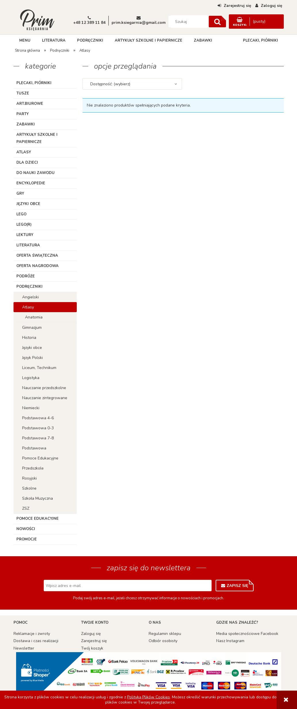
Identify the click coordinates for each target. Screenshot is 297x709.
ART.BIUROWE (29, 103)
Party (22, 114)
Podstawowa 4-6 (38, 418)
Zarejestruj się (94, 641)
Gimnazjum (32, 327)
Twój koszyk (92, 648)
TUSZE (22, 93)
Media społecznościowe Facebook (247, 633)
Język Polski (32, 357)
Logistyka (30, 377)
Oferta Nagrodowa (37, 265)
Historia (29, 337)
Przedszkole (33, 468)
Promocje (26, 539)
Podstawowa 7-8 (38, 438)
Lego (21, 214)
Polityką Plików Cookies (148, 697)
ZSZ (25, 508)
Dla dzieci (27, 162)
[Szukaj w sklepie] (189, 21)
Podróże (25, 276)
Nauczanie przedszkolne (44, 388)
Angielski (30, 297)
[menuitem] (25, 40)
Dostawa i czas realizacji (36, 641)
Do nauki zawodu (35, 172)
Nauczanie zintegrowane (44, 398)
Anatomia (34, 317)
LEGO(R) (24, 224)
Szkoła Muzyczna (37, 498)
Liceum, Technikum (39, 367)
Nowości (25, 529)
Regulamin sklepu (165, 633)
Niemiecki (30, 408)
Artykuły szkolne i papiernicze (37, 138)
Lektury (24, 234)
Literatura (28, 245)
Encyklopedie (30, 183)
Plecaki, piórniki (33, 83)
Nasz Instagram (230, 641)
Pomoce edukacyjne (37, 518)
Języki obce (28, 203)
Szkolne (29, 488)
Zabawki (25, 124)
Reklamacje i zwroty (32, 633)
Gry (20, 193)
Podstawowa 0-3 (38, 428)
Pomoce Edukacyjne (40, 458)
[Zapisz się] (234, 585)
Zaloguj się (91, 633)
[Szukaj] (217, 21)
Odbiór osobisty (163, 641)
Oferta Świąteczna (37, 255)
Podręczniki (29, 286)
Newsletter (24, 648)
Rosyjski (29, 478)
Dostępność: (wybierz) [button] (110, 84)
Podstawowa (34, 448)
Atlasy (23, 152)
